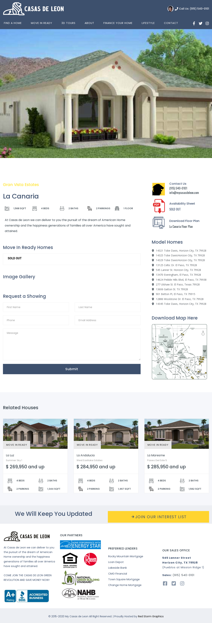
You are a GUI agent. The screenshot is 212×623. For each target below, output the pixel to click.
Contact (171, 23)
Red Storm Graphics (151, 616)
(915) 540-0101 (178, 188)
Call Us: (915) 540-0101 (194, 8)
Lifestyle (148, 23)
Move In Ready (41, 23)
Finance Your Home (117, 23)
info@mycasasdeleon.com (184, 192)
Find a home (13, 23)
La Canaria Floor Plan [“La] (181, 226)
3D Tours (68, 23)
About (89, 23)
